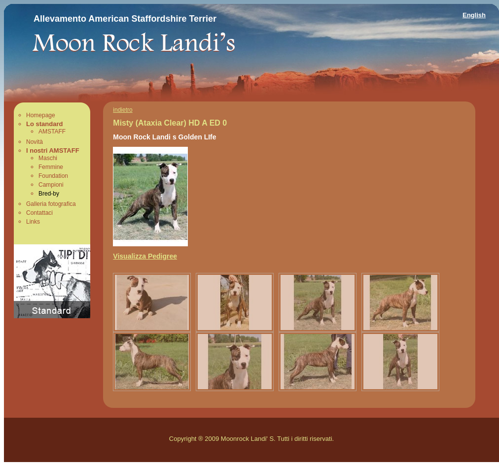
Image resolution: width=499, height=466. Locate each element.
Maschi (47, 158)
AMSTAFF (52, 131)
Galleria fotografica (51, 203)
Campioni (51, 184)
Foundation (53, 175)
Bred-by (48, 193)
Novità (34, 141)
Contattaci (39, 212)
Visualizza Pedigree (145, 256)
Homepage (40, 115)
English (474, 15)
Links (33, 221)
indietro (122, 109)
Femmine (50, 167)
